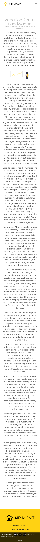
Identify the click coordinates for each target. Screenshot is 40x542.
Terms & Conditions (20, 529)
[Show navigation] (35, 4)
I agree (20, 540)
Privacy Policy (20, 525)
